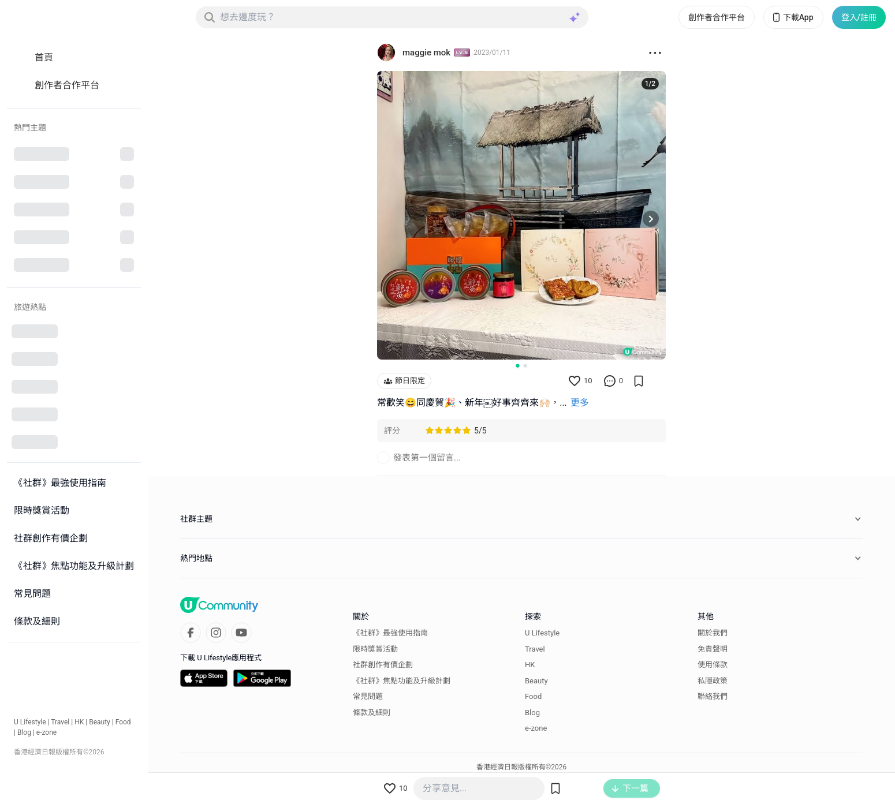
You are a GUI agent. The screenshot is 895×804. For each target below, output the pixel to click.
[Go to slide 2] (525, 365)
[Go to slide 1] (517, 365)
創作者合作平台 (716, 17)
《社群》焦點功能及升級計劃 (401, 680)
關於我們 (713, 633)
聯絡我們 (713, 696)
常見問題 (368, 696)
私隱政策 (713, 680)
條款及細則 (371, 712)
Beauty (99, 722)
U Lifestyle (30, 722)
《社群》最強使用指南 (390, 633)
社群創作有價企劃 (383, 664)
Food (123, 722)
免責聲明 (713, 649)
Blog (24, 732)
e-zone (46, 732)
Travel (60, 722)
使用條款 (713, 664)
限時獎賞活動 (375, 649)
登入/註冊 (859, 17)
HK (79, 722)
